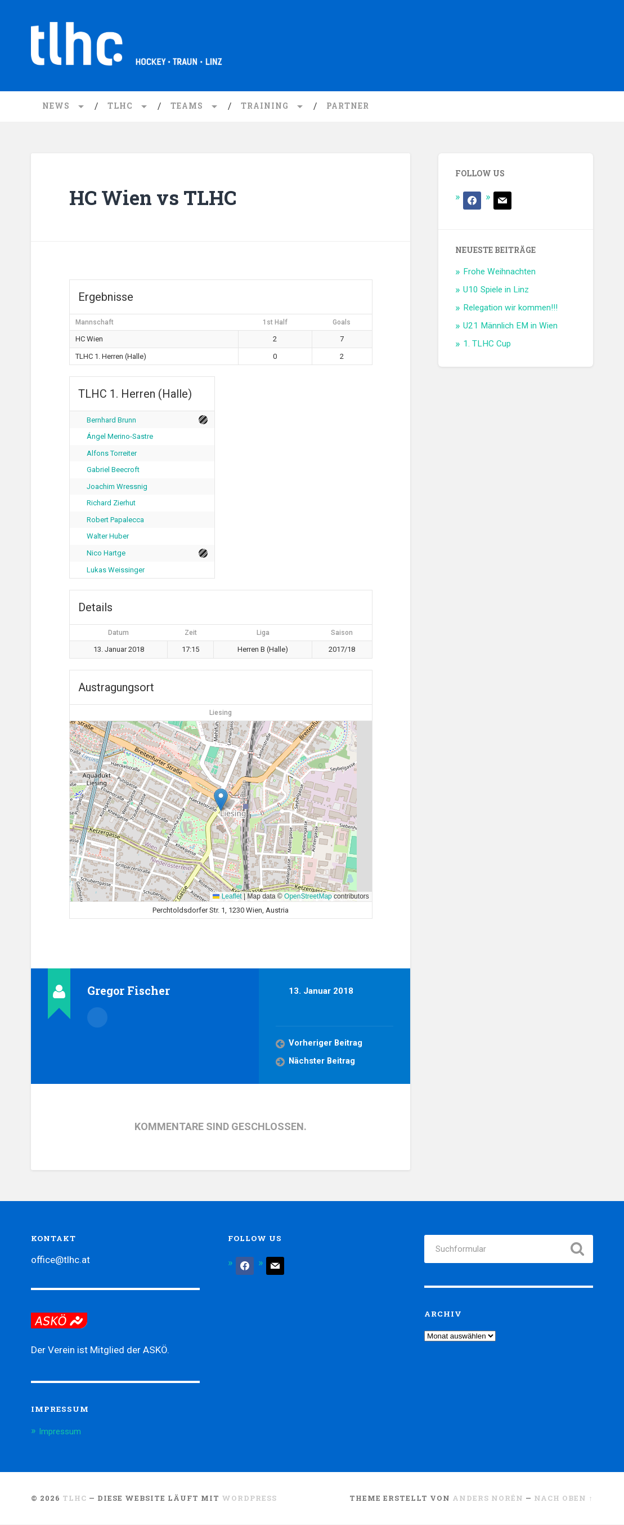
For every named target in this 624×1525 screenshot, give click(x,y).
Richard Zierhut (111, 504)
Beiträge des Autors (97, 1017)
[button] (221, 800)
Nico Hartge (106, 554)
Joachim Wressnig (117, 487)
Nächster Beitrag (323, 1062)
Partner (347, 107)
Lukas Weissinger (116, 570)
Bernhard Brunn (111, 420)
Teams (186, 107)
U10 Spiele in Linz (496, 291)
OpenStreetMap (308, 897)
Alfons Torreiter (112, 454)
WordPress (249, 1499)
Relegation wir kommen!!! (510, 308)
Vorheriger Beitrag (326, 1044)
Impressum (63, 1432)
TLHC (120, 107)
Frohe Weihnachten (499, 273)
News (56, 107)
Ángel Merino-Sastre (120, 437)
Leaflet (227, 897)
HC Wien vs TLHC (166, 197)
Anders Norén (487, 1499)
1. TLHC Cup (487, 344)
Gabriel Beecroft (113, 470)
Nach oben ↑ (563, 1499)
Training (265, 107)
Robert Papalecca (115, 520)
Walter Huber (108, 537)
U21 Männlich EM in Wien (510, 326)
